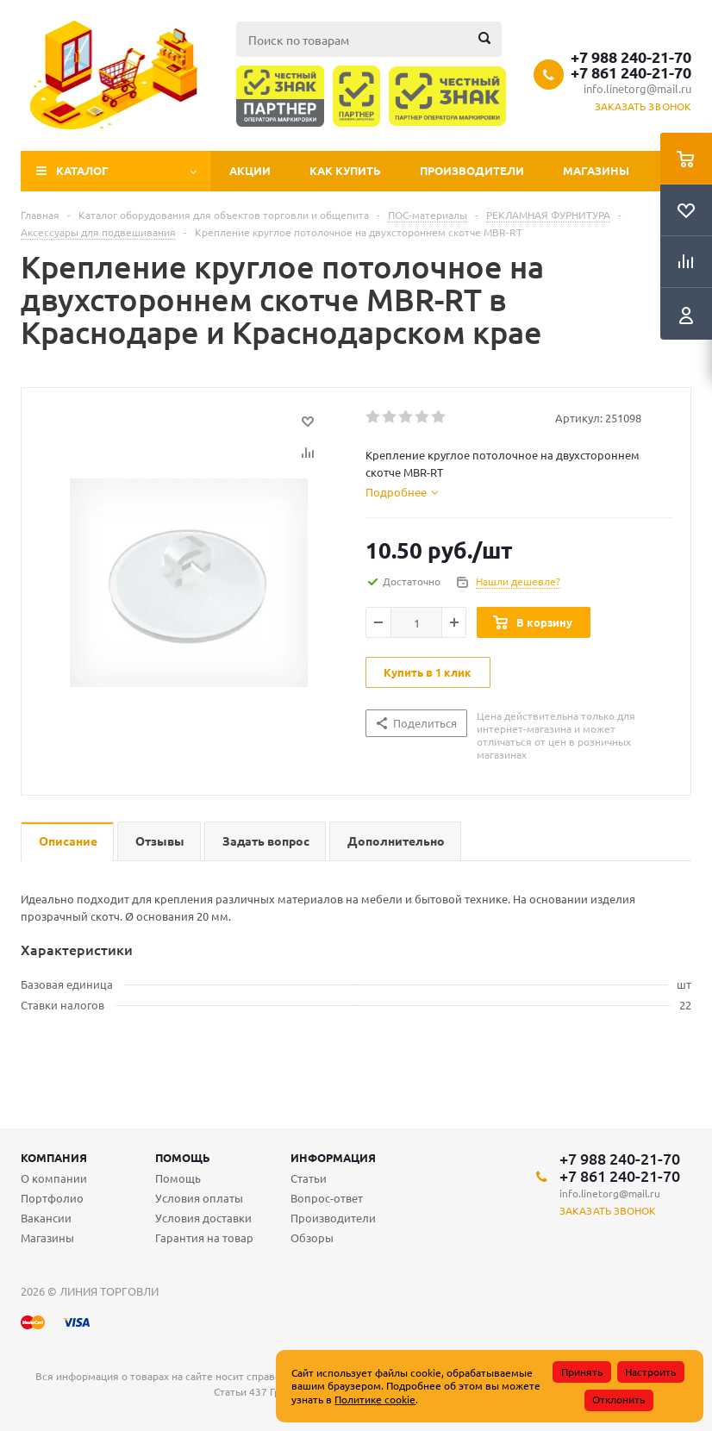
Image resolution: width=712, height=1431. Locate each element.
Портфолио (52, 1197)
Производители (472, 170)
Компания (54, 1157)
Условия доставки (203, 1217)
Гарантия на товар (204, 1237)
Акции (250, 170)
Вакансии (46, 1217)
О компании (54, 1178)
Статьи (308, 1178)
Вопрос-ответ (326, 1197)
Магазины (596, 170)
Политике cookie (374, 1399)
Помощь (182, 1157)
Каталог (82, 170)
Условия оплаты (199, 1197)
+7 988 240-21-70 (631, 57)
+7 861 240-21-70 (631, 72)
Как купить (345, 170)
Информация (333, 1157)
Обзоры (312, 1237)
